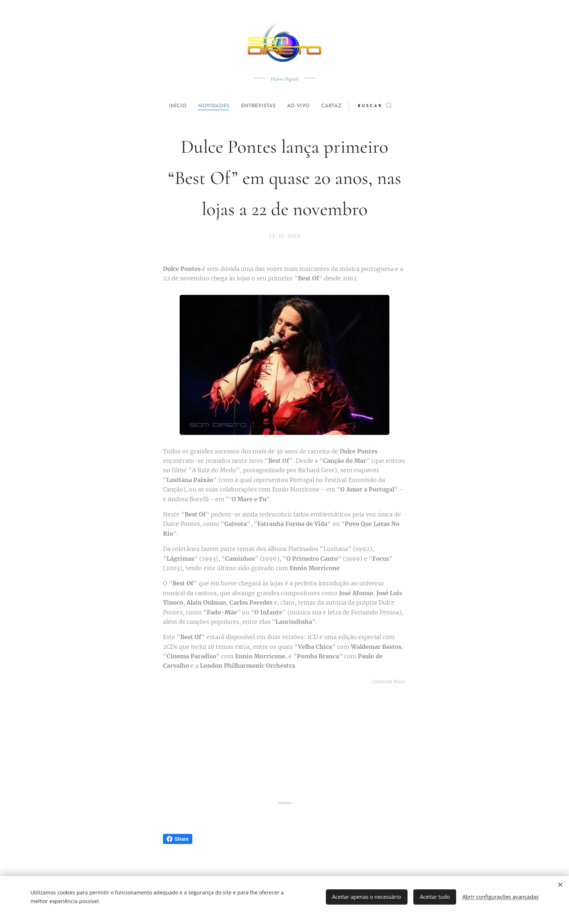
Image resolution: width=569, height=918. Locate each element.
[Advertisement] (294, 742)
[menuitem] (169, 106)
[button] (388, 106)
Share (178, 839)
